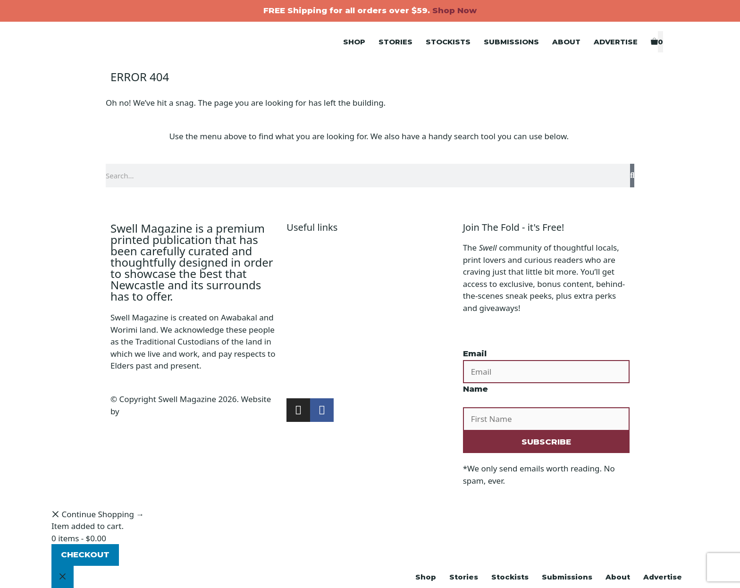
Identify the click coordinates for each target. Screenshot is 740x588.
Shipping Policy (315, 283)
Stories (395, 41)
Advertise (616, 41)
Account (301, 259)
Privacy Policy (311, 271)
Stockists (448, 41)
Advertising (307, 356)
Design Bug (143, 411)
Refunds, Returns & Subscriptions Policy (361, 307)
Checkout (85, 554)
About (566, 41)
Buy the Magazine (320, 367)
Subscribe (304, 380)
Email (475, 353)
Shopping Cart (313, 247)
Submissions (511, 41)
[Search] (632, 175)
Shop (354, 41)
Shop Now (454, 10)
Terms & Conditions (323, 295)
